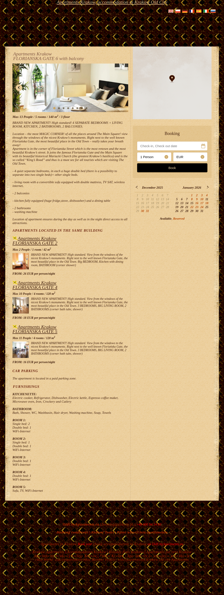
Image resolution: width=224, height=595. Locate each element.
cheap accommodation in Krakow (120, 544)
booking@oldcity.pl (117, 524)
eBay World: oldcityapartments (58, 559)
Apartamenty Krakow (51, 556)
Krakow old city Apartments (167, 559)
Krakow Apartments (48, 552)
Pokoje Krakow (112, 556)
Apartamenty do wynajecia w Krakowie (158, 556)
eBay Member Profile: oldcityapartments (114, 559)
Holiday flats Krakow (127, 552)
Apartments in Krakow (59, 544)
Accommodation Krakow (86, 552)
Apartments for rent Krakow (168, 552)
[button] (19, 88)
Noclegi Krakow (84, 556)
